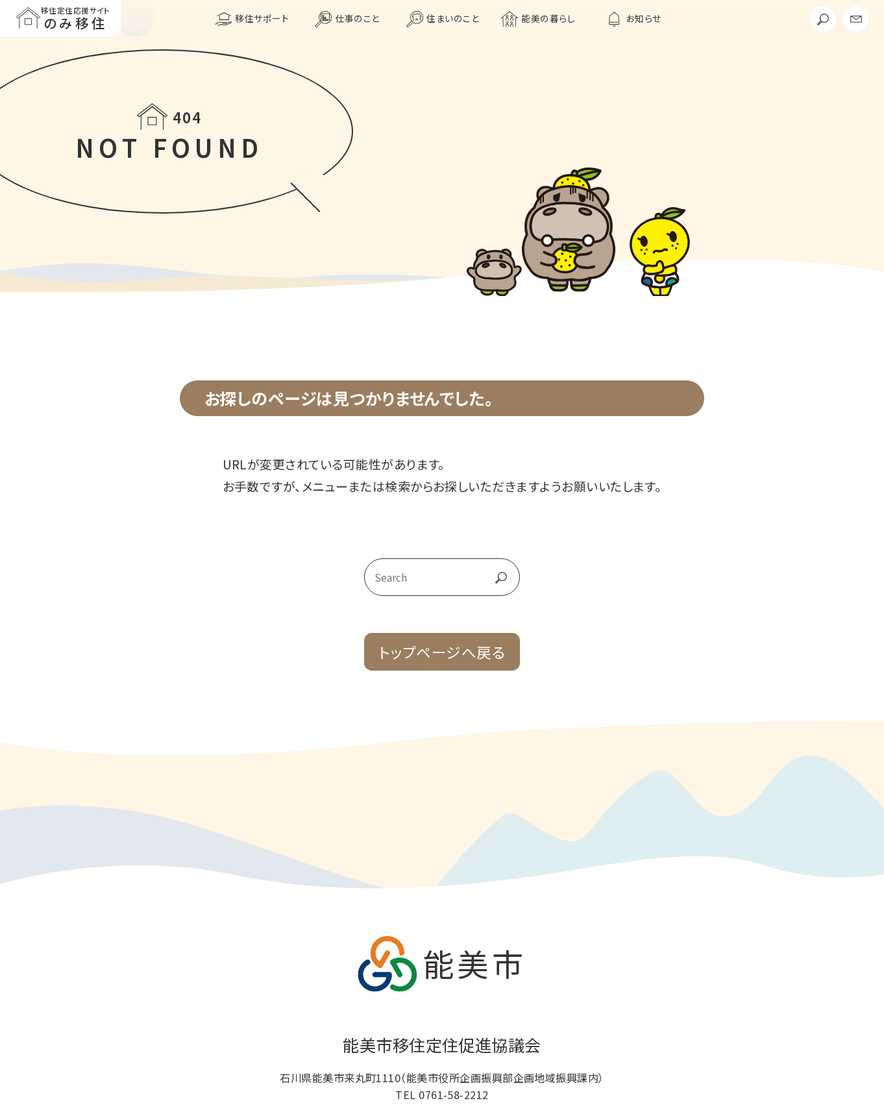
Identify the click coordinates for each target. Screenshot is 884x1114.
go (489, 577)
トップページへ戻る (442, 651)
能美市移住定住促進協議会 (442, 1044)
